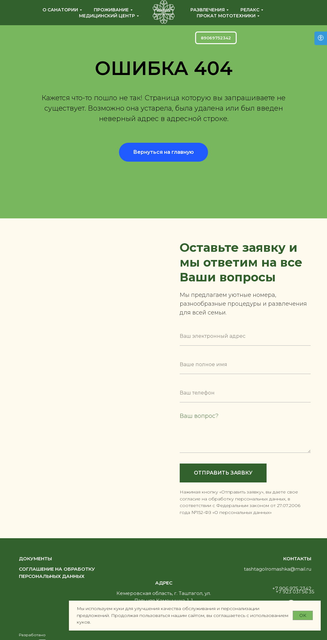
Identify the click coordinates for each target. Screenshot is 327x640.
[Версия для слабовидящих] (320, 38)
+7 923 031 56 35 (295, 592)
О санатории (60, 10)
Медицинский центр (107, 16)
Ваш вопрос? (199, 415)
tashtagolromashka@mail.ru (277, 569)
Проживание (111, 10)
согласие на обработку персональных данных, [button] (233, 499)
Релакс (249, 10)
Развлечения (207, 10)
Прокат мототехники (226, 16)
